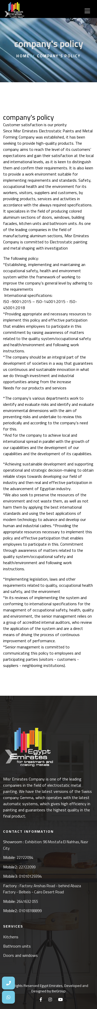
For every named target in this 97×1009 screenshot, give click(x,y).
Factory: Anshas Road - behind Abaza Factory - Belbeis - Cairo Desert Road (42, 889)
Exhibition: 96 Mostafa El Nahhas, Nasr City (45, 845)
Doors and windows (20, 955)
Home (22, 56)
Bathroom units (17, 946)
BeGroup (59, 991)
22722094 (25, 857)
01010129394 (30, 876)
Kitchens (10, 937)
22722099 (27, 867)
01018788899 (30, 910)
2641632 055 (27, 901)
